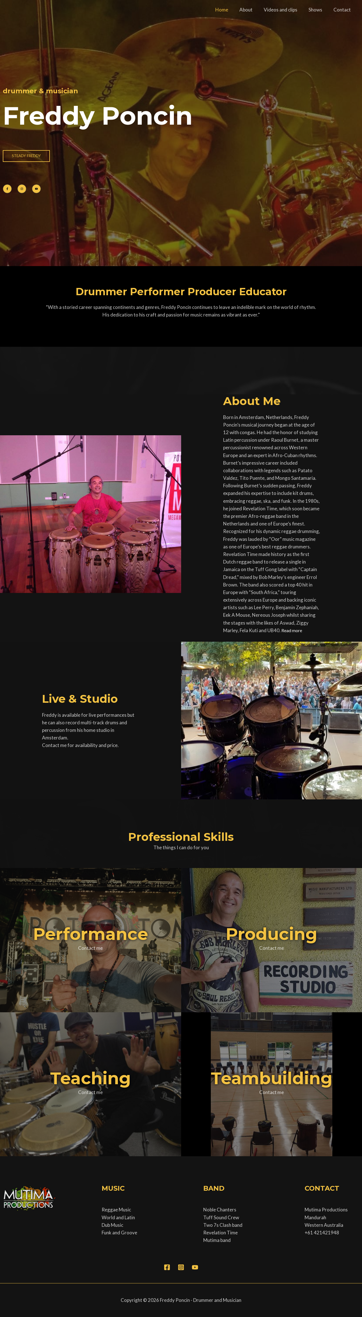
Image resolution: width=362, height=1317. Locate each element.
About (251, 10)
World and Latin (118, 1217)
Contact (343, 10)
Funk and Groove (119, 1232)
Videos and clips (285, 10)
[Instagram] (181, 1267)
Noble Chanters (219, 1210)
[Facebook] (167, 1267)
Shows (318, 10)
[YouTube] (195, 1267)
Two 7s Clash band (222, 1225)
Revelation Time (220, 1232)
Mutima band (217, 1240)
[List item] (7, 188)
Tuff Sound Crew (221, 1217)
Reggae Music (116, 1210)
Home (229, 10)
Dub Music (112, 1225)
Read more (292, 630)
